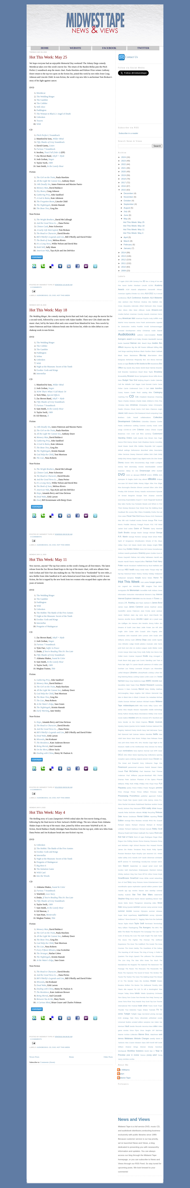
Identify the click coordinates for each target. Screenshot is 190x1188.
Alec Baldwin (153, 302)
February (128, 244)
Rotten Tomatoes (134, 849)
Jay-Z (146, 615)
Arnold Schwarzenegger (153, 326)
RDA (144, 808)
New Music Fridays (139, 738)
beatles (155, 343)
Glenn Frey (122, 549)
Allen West (133, 310)
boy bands (127, 368)
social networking (155, 878)
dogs (147, 463)
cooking (135, 426)
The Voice (135, 977)
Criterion (140, 430)
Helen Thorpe (150, 570)
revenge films (130, 821)
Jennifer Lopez (142, 619)
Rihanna (121, 833)
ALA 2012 (149, 294)
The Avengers (145, 928)
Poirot (134, 788)
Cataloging (157, 392)
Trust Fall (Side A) (52, 152)
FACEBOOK (109, 48)
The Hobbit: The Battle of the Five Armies (55, 613)
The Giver (130, 944)
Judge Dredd (134, 644)
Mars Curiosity (132, 689)
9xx (147, 281)
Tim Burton (135, 985)
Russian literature (124, 853)
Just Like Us (130, 648)
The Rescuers (140, 969)
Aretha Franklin (137, 326)
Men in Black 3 (134, 697)
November (129, 197)
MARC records (152, 681)
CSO (133, 434)
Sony (129, 882)
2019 (123, 175)
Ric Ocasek (158, 821)
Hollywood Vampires (126, 578)
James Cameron (136, 607)
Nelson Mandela (146, 734)
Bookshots (155, 364)
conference (128, 426)
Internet (159, 594)
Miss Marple (128, 710)
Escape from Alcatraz (145, 496)
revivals (145, 821)
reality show (151, 808)
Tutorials (152, 1010)
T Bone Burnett (130, 919)
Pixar (156, 784)
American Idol (128, 318)
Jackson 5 (147, 603)
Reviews (139, 821)
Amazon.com (157, 310)
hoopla (138, 578)
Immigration (122, 590)
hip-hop (121, 574)
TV (157, 1009)
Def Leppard (157, 446)
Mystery (121, 726)
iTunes (156, 598)
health (131, 570)
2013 (123, 256)
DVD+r (149, 475)
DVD (54, 295)
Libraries (133, 673)
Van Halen (155, 1022)
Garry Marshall (156, 528)
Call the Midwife (124, 384)
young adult (152, 1055)
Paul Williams (131, 775)
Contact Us (128, 56)
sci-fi (120, 862)
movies (131, 717)
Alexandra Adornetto (130, 306)
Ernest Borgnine (128, 496)
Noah (120, 751)
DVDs (155, 475)
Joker (149, 640)
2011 (123, 263)
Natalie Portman (146, 726)
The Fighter (133, 940)
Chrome (127, 409)
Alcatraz (144, 302)
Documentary (140, 463)
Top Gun (153, 1001)
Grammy (142, 553)
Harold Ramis (129, 561)
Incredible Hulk (145, 590)
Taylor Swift (139, 923)
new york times (124, 743)
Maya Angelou (135, 693)
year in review (133, 1055)
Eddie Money (139, 483)
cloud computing (152, 413)
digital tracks (146, 458)
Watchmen (154, 1034)
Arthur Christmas (143, 331)
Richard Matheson (132, 829)
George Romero (135, 537)
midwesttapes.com (130, 706)
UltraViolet (144, 1018)
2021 (123, 168)
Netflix (155, 734)
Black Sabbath (157, 351)
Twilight (127, 1014)
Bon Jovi (146, 360)
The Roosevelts (152, 969)
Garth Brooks (124, 533)
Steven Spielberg (146, 899)
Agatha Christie (131, 294)
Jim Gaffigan (123, 623)
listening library (127, 677)
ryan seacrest (148, 853)
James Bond (157, 603)
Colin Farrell (132, 417)
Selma (39, 356)
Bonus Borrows (156, 360)
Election (133, 487)
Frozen (146, 524)
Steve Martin (134, 899)
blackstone (134, 355)
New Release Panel (154, 738)
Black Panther (145, 351)
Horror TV (157, 578)
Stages (51, 159)
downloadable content (153, 467)
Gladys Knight (152, 545)
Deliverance (135, 450)
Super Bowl (122, 915)
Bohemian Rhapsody (134, 360)
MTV (150, 718)
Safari (120, 858)
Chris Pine (158, 401)
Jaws (133, 615)
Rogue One (122, 841)
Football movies (135, 520)
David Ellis (133, 446)
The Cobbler (42, 103)
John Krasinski (131, 636)
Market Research (147, 685)
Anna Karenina (129, 322)
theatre (159, 981)
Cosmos (142, 426)
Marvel (141, 689)
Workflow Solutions (135, 1051)
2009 (123, 270)
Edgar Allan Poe (150, 483)
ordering (133, 759)
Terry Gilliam (123, 928)
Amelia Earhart (123, 314)
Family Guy (130, 504)
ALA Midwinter (156, 298)
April (126, 237)
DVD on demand (132, 475)
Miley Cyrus (153, 706)
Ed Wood (129, 483)
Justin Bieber (152, 648)
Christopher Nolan (146, 405)
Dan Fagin (158, 438)
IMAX (160, 586)
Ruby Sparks (157, 849)
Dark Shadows (143, 442)
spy (126, 891)
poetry (129, 788)
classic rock (123, 413)
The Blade (126, 932)
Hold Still (41, 247)
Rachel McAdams (129, 804)
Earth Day (137, 479)
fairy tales (121, 504)
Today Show (129, 993)
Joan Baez (136, 627)
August (127, 208)
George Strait (147, 537)
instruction (130, 594)
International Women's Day (145, 594)
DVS (160, 475)
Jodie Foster (146, 627)
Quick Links (142, 800)
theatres (121, 985)
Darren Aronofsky (156, 442)
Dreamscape (145, 471)
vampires (147, 1022)
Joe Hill (155, 627)
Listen (51, 145)
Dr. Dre (135, 471)
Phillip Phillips (139, 784)
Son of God (122, 882)
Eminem (131, 491)
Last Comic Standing (144, 660)
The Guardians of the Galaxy (151, 948)
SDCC (160, 862)
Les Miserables (156, 668)
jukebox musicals (146, 644)
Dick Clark (153, 454)
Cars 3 (141, 388)
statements (158, 895)
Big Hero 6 (41, 865)
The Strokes (154, 973)
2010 (123, 267)
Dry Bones (41, 191)
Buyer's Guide (149, 380)
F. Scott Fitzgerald (148, 500)
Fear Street (140, 508)
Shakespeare (143, 870)
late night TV (127, 664)
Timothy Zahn (157, 985)
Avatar (159, 335)
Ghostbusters (140, 541)
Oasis (160, 751)
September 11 (135, 866)
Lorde (147, 677)
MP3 (137, 718)
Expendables (131, 500)
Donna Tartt (123, 467)
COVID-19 (127, 430)
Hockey (145, 574)
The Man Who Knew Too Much (144, 960)
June (126, 215)
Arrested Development (126, 331)
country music (152, 426)
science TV (127, 862)
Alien (120, 310)
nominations (128, 751)
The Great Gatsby (132, 948)
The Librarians (157, 956)
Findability (147, 512)
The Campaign (146, 932)
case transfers (156, 388)
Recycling (151, 812)
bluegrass (121, 360)
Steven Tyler (157, 899)
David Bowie (123, 446)
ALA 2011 (141, 294)
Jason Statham (124, 615)
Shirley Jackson (124, 874)
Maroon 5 (121, 689)
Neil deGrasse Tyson (154, 730)
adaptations (142, 289)
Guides (153, 553)
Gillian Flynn (123, 545)
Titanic (120, 989)
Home (71, 1057)
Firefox (153, 512)
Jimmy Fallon (154, 623)
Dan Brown (148, 438)
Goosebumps (157, 549)
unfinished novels (155, 1018)
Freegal (140, 524)
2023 (123, 160)
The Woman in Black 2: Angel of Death (54, 114)
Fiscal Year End (133, 516)
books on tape (123, 364)
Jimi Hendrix (143, 623)
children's (150, 401)
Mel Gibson (146, 693)
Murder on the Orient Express (135, 722)
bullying (140, 380)
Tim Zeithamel (145, 985)
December (129, 193)
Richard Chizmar (138, 825)
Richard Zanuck (145, 829)
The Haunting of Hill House (128, 952)
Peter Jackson (130, 779)
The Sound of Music (141, 973)
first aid (159, 512)
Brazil (141, 372)
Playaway (122, 788)
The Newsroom (153, 965)
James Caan (123, 607)
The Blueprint (135, 932)
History (139, 574)
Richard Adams (124, 825)
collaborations (146, 417)
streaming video (150, 903)
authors (140, 335)
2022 (123, 164)
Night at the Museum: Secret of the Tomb (54, 366)
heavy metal (139, 570)
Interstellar (41, 373)
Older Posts (108, 1057)
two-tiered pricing (148, 1014)
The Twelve (127, 977)
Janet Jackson (156, 611)
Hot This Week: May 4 (47, 812)
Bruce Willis (153, 376)
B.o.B (135, 339)
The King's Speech (132, 956)
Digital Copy (136, 458)
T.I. (137, 919)
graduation (134, 553)
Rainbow (148, 804)
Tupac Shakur (142, 1010)
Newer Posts (34, 1057)
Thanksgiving (133, 928)
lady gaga (131, 660)
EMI (125, 491)
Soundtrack (48, 135)
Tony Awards (136, 1001)
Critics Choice (150, 430)
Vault (127, 1026)
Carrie (154, 384)
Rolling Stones (132, 841)
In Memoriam (133, 590)
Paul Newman (145, 771)
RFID (151, 821)
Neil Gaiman (134, 734)
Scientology (136, 862)
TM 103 (137, 989)
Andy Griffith (153, 318)
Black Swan (123, 355)
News (132, 743)
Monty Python (123, 714)
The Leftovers (145, 956)
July (126, 211)
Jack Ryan (139, 603)
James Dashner (150, 607)
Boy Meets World (138, 368)
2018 (123, 179)
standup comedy (156, 891)
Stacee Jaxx (143, 891)
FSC (152, 524)
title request (128, 989)
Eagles (130, 479)
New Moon (127, 738)
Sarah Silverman (148, 858)
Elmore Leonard (143, 487)
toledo (137, 993)
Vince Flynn (134, 1030)
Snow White (144, 878)
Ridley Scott (157, 829)
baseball (126, 343)
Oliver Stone (132, 755)
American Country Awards (139, 314)
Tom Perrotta (140, 997)
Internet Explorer (125, 598)
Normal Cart (148, 751)
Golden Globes (133, 549)
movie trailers (123, 718)
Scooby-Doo (145, 862)
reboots (139, 812)
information (122, 594)
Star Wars (147, 894)
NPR (155, 751)
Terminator (149, 923)
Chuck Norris (136, 409)
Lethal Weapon (123, 673)
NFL (136, 743)
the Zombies (144, 981)
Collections (136, 421)
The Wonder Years (131, 981)
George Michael (149, 533)
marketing (158, 685)
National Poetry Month (133, 730)
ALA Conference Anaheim (138, 298)
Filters (140, 512)
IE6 (142, 586)
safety (125, 858)
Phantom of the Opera (146, 779)
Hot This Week (63, 295)
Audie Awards (156, 331)
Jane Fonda (145, 611)
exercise (159, 496)
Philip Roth (129, 784)
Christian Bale (123, 405)
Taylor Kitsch (128, 923)
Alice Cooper (157, 306)
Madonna (137, 681)
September (129, 204)
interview (136, 598)
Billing (156, 347)
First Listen (122, 516)
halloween (149, 557)
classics (131, 413)
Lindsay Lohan (153, 673)
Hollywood (158, 574)
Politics (139, 788)
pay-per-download (145, 775)
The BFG (155, 928)
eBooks (152, 479)
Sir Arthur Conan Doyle (153, 874)
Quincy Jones (153, 800)
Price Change (123, 792)
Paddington (41, 110)
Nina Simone (150, 747)
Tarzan (120, 923)
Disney (121, 463)
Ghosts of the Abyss (154, 541)
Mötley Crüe (152, 714)
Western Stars (140, 1043)
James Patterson (133, 611)
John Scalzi (153, 636)
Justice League (141, 648)
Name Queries (129, 726)
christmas (134, 405)
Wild (39, 124)
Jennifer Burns (130, 619)
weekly (152, 1039)
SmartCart (134, 878)
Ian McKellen (134, 586)
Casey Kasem (123, 392)
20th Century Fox (135, 281)
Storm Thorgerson (136, 903)
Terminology (157, 923)
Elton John (154, 487)
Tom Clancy (122, 997)
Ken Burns (155, 652)
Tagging (141, 919)
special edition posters (149, 886)
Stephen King (123, 899)
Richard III (151, 825)
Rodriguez (148, 837)
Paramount (122, 767)
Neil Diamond (123, 734)
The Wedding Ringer (45, 96)
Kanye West (128, 652)
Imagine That (151, 586)
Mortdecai (41, 93)
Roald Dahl (129, 833)
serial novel (153, 866)
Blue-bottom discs (155, 355)
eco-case (121, 483)
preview (159, 788)
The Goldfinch (140, 944)
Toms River (127, 1001)
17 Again (121, 281)
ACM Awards (131, 289)
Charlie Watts (141, 401)
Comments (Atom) (47, 1062)
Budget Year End (129, 380)
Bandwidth (152, 339)
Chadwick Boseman (146, 397)
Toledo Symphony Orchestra (151, 993)
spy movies (133, 891)
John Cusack (140, 631)
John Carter (129, 631)
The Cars (155, 932)
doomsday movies (136, 467)
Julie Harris (158, 644)
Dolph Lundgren (156, 463)
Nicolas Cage (148, 743)
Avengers (122, 339)
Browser (130, 376)
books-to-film (145, 364)
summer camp (146, 907)
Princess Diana (156, 792)
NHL (140, 743)
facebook (159, 500)
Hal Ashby (141, 557)
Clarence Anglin (156, 409)
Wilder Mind (58, 139)
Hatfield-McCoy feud (144, 566)
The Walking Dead (146, 977)
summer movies (125, 911)
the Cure (133, 936)
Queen (135, 800)
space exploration (134, 886)
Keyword (138, 656)
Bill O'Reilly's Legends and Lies (50, 237)
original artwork (142, 759)
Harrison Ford (151, 561)
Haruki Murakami (130, 566)
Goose (149, 549)
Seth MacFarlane (131, 870)
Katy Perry (137, 652)
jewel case (158, 619)
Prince (133, 792)
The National (142, 965)
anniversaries (150, 322)
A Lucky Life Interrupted (47, 230)
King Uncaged (154, 656)
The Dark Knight (143, 936)
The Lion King (124, 960)
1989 (50, 163)
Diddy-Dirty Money (125, 458)
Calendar (159, 380)
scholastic (158, 858)
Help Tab (159, 570)
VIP (153, 1030)
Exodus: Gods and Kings (47, 370)
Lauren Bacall (138, 664)
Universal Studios (124, 1022)
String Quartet (127, 907)
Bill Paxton (142, 347)
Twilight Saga (136, 1014)
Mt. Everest (144, 718)
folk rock (125, 520)
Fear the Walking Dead (153, 508)
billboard (150, 347)
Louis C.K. (153, 677)
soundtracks (122, 886)
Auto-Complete (149, 335)
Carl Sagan (136, 384)
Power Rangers (149, 788)
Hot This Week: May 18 (48, 310)
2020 (123, 171)
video (155, 1026)
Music (151, 722)
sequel (144, 866)
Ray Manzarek (135, 808)
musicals (158, 722)
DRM (153, 471)
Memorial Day (157, 693)
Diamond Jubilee (142, 454)
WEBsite (75, 48)
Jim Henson (133, 623)
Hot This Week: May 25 (48, 57)
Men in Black (123, 697)
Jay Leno (139, 615)
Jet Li (151, 619)
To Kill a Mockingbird (149, 989)
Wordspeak (122, 1051)
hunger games (155, 582)
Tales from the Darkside (153, 919)
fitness (142, 516)
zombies (126, 1059)
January (128, 248)
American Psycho (142, 318)
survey (152, 915)
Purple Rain (127, 800)
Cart (147, 388)
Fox (155, 520)
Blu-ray (142, 355)
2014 (123, 252)
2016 (123, 186)
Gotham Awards (124, 553)
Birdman (137, 351)
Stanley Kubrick (124, 895)
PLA (160, 784)
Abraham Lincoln (140, 285)
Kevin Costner (129, 656)
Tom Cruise (131, 997)
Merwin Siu (144, 697)
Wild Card (41, 872)
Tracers (40, 120)
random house (157, 804)
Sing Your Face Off (137, 874)
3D (144, 281)
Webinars (128, 1038)
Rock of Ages (139, 837)
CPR (134, 430)
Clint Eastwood (140, 413)
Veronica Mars (147, 1026)
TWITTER (143, 48)
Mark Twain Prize (132, 685)
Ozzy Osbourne (146, 763)
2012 (123, 259)
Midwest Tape (124, 1078)
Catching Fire (123, 397)
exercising (121, 500)
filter (136, 512)
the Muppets (132, 965)
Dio (152, 458)
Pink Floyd (149, 784)
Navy (144, 730)
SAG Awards (133, 858)
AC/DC (150, 285)
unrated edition (137, 1022)
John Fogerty (152, 631)
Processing (123, 796)
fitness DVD (150, 516)
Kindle (145, 656)
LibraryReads (142, 673)
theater (153, 981)
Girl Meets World (135, 545)
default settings (124, 450)
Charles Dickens (129, 401)
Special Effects (53, 395)
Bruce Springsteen (141, 376)
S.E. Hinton (158, 853)
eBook (144, 479)
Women (143, 1047)
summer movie (157, 907)
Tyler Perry (134, 1018)
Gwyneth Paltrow (130, 557)
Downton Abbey (124, 471)
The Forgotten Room (45, 201)
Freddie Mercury (130, 524)
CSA (128, 434)
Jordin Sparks (157, 640)
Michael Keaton (149, 701)
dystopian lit (122, 479)
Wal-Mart (159, 1030)
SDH (120, 866)
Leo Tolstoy (129, 668)
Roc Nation (150, 833)
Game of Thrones (142, 528)
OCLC (120, 755)
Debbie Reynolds (145, 446)
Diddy (160, 454)
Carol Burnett (146, 384)
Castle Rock (135, 392)
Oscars (156, 759)
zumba (131, 1059)
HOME (45, 48)
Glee (160, 545)
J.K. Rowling (129, 603)
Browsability (122, 376)
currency (148, 434)
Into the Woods (43, 876)
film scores (130, 512)
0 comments (36, 287)
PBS (154, 775)
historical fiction (130, 574)
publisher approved (148, 796)
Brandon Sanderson (129, 372)
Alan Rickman (134, 302)
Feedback (121, 512)
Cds (137, 397)
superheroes (143, 915)
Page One (158, 763)
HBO (127, 570)
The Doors (122, 940)
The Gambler (42, 100)
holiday (151, 574)
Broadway (158, 372)
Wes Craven (130, 1043)
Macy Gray (129, 681)
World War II (149, 1051)
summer (136, 907)
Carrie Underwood (131, 388)
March (127, 241)
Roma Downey (144, 841)
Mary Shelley (150, 689)
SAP (140, 858)
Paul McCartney (131, 771)
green (148, 553)
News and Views (134, 1119)
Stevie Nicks (123, 903)
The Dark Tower (156, 936)
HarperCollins (140, 561)
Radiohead (140, 804)
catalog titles (147, 392)
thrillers (127, 985)
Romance (153, 841)
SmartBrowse (123, 878)
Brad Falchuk (150, 368)
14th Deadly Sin (43, 184)
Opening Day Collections (147, 755)
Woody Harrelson (155, 1047)
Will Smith (158, 1043)
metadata (152, 697)
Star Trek (136, 895)
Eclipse (159, 479)
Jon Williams (124, 1070)
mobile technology (155, 710)
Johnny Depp (141, 640)
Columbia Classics (149, 421)
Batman (133, 343)
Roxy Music (146, 849)
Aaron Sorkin (127, 285)
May (126, 218)
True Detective (130, 1010)
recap (144, 812)
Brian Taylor (148, 372)
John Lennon (143, 636)
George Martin (136, 533)
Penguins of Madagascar (47, 626)
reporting (153, 816)
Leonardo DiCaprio (142, 668)
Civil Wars (145, 409)
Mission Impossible (140, 710)
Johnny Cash (130, 640)
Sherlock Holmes (155, 870)
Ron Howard (151, 845)
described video (147, 450)
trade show (142, 1006)
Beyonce (127, 347)
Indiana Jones (157, 590)
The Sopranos (128, 973)
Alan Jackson (123, 302)
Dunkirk (159, 471)
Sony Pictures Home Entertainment (145, 882)
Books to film (134, 364)
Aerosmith (151, 289)
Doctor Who (129, 463)
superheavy (132, 915)
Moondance (143, 714)
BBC (139, 343)
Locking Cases (138, 677)
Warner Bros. (144, 1034)
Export (138, 500)
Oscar (150, 759)
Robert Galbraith (139, 833)
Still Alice (41, 107)
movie (160, 714)
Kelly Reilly (146, 652)
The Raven (129, 969)
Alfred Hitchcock (145, 306)
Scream (154, 862)
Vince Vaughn (145, 1030)
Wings (135, 1047)
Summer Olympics (140, 911)
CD (50, 295)
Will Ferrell (150, 1043)
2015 (123, 190)
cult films (140, 434)
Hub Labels (145, 582)
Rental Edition (143, 816)
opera (127, 759)
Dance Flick (122, 442)
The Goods (150, 944)
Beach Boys (146, 343)
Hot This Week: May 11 (48, 559)
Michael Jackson (136, 701)
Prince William (143, 792)
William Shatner (124, 1047)
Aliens (125, 310)
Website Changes (141, 1039)
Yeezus (143, 1055)
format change (147, 520)
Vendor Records (135, 1026)
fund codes (128, 528)
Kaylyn (121, 1073)
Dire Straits (158, 458)
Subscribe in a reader (128, 133)
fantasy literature (129, 508)
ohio (125, 755)
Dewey (132, 454)
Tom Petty (149, 997)
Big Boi (134, 347)
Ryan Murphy (137, 853)
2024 (123, 157)
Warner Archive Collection (128, 1034)
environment (151, 491)
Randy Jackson (124, 808)
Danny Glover (132, 442)
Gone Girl (143, 549)
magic (143, 681)
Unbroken (41, 117)
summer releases (155, 911)
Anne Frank (140, 322)
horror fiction (147, 578)
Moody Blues (133, 714)
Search (126, 866)
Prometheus (134, 796)
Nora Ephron (138, 751)
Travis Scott (152, 1006)
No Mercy (158, 747)
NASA (137, 726)
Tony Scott (146, 1001)
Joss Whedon (123, 644)
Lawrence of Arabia (151, 664)
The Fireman (144, 940)
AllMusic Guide (144, 310)
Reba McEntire (129, 812)
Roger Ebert (157, 837)
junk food (121, 648)
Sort (160, 882)
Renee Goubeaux (129, 816)
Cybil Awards (138, 438)
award (129, 339)
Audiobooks (42, 295)
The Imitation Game (45, 869)
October (128, 200)
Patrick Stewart (151, 767)
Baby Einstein (142, 339)
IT (152, 598)
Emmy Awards (140, 491)
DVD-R (143, 475)
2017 (123, 182)
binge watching (127, 351)
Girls (144, 545)
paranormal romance (136, 767)
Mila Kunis (143, 706)
